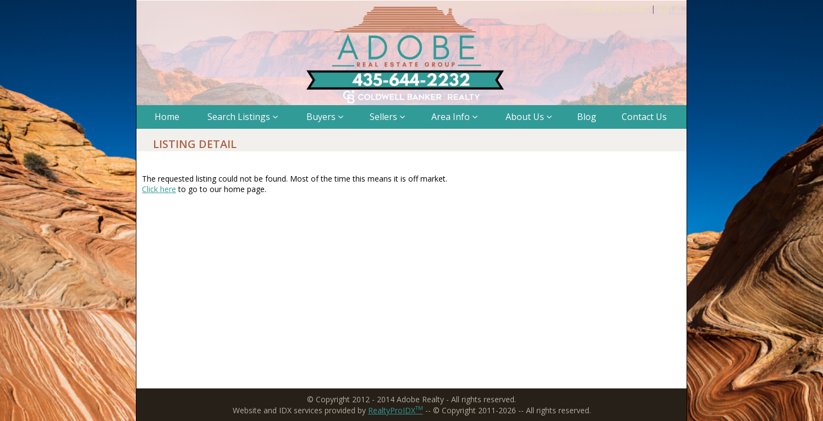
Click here (159, 189)
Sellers (387, 117)
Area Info (454, 117)
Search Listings (242, 117)
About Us (529, 117)
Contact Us (644, 117)
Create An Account (615, 8)
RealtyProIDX (395, 410)
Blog (586, 117)
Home (167, 117)
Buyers (324, 117)
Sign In (669, 8)
